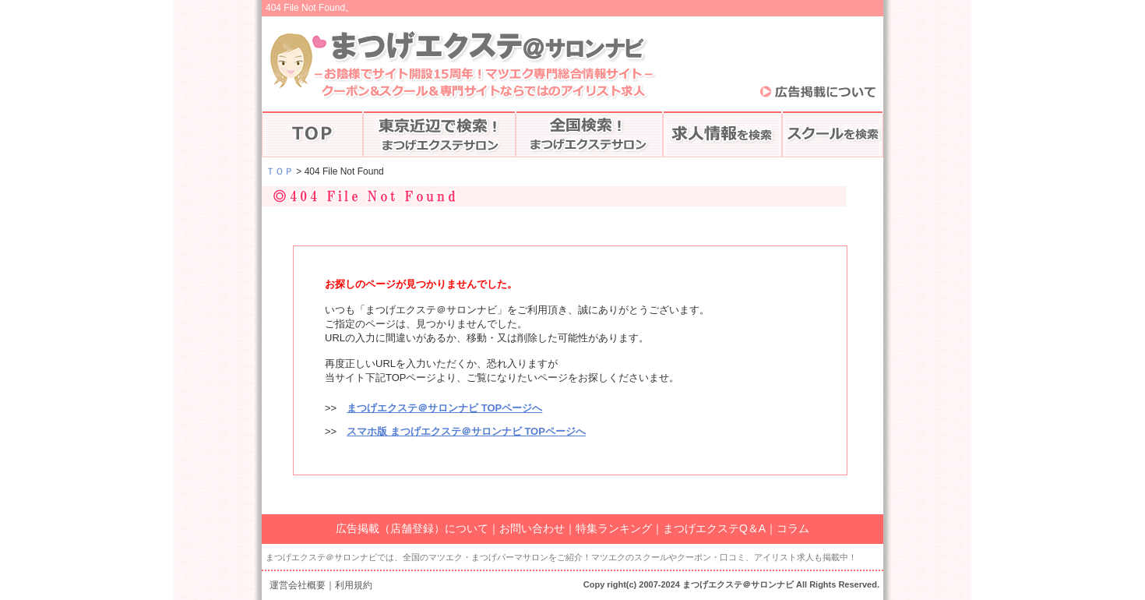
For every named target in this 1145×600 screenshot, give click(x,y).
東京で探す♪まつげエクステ (439, 134)
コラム (793, 528)
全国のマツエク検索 (589, 134)
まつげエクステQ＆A (714, 528)
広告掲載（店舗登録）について (412, 528)
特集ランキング (614, 528)
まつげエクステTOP (312, 134)
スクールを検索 (832, 134)
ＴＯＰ (280, 171)
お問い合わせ (532, 528)
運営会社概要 (298, 585)
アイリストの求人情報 (722, 134)
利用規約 (353, 585)
